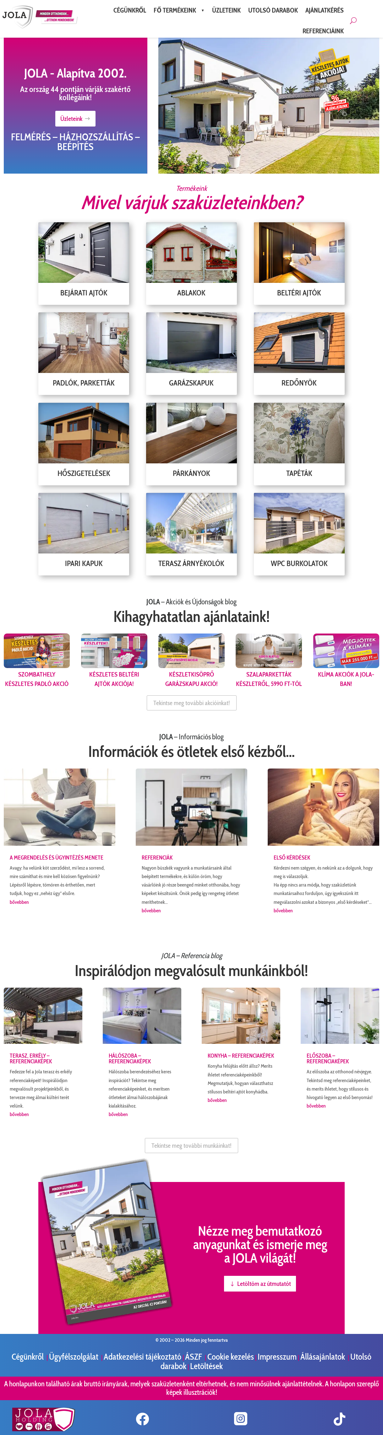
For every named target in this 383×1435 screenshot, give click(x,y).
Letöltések (206, 1366)
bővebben (19, 902)
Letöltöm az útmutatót (264, 1283)
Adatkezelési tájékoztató (142, 1356)
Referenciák (157, 857)
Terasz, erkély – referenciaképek (31, 1058)
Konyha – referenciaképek (241, 1055)
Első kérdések (292, 857)
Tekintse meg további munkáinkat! (191, 1145)
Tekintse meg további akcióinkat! (191, 703)
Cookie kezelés (230, 1356)
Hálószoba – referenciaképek (130, 1058)
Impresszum (277, 1356)
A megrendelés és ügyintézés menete (56, 857)
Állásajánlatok (323, 1356)
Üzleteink (71, 118)
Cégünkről (28, 1356)
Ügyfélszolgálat (74, 1356)
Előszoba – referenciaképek (328, 1058)
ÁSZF (194, 1356)
